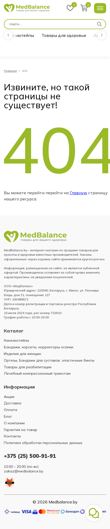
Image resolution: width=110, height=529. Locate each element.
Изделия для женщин (22, 353)
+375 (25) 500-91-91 (30, 456)
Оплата (10, 409)
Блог (8, 416)
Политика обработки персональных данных (43, 442)
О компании (14, 423)
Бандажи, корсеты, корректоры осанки (38, 347)
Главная (10, 70)
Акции (9, 396)
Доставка (12, 403)
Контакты (12, 436)
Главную (78, 192)
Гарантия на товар (20, 429)
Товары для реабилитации (27, 367)
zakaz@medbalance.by (23, 471)
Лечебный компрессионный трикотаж (37, 373)
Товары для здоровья (64, 35)
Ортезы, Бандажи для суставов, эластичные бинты (49, 360)
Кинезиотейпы (19, 35)
